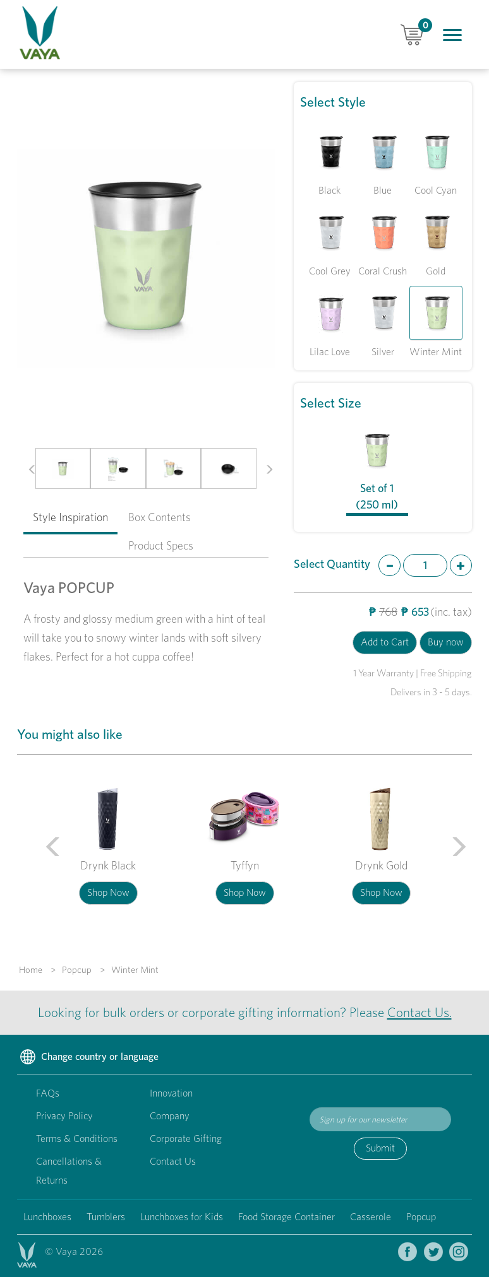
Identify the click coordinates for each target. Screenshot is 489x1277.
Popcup (421, 1217)
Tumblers (106, 1217)
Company (170, 1116)
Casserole (370, 1217)
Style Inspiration (70, 517)
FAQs (47, 1093)
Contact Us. (419, 1012)
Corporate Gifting (186, 1139)
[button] (27, 468)
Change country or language (88, 1057)
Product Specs (160, 545)
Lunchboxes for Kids (181, 1217)
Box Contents (159, 517)
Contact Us (173, 1161)
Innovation (171, 1093)
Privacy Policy (64, 1116)
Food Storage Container (286, 1217)
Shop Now (108, 892)
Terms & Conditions (77, 1139)
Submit (380, 1148)
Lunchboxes (47, 1217)
